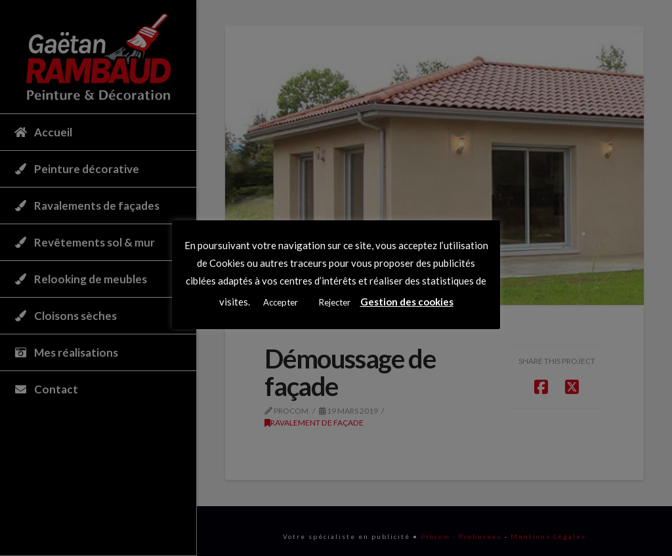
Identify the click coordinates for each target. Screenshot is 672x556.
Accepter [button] (280, 302)
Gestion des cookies (406, 302)
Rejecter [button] (334, 302)
